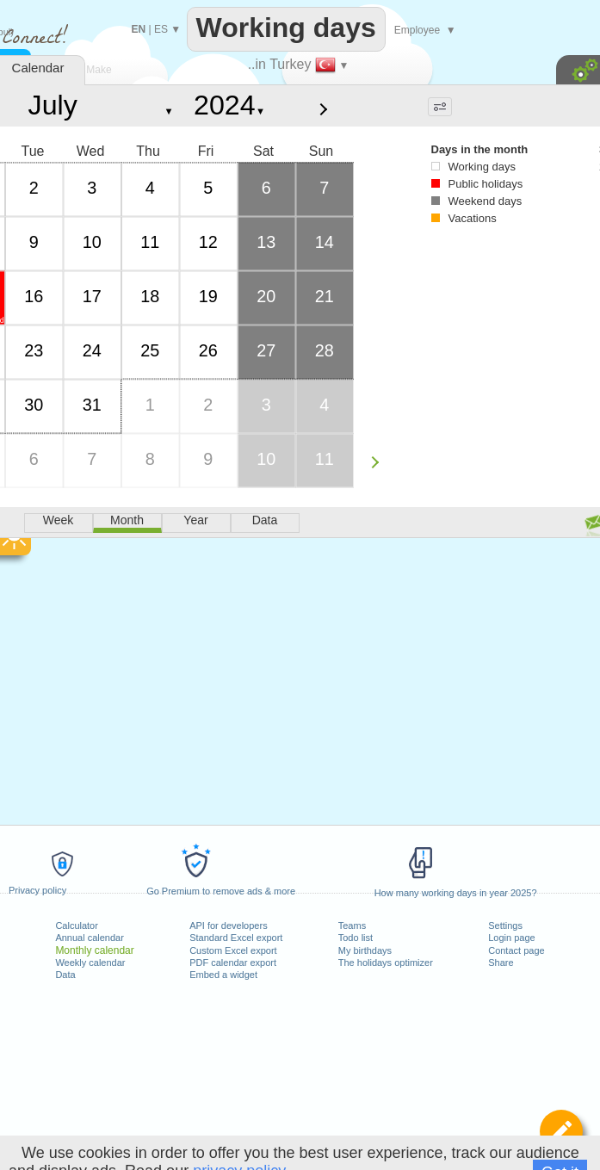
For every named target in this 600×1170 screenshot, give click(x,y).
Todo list (355, 937)
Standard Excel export (235, 937)
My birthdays (365, 950)
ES (161, 29)
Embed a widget (223, 974)
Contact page (516, 950)
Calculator (76, 925)
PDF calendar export (232, 962)
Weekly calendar (90, 962)
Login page (511, 937)
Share (500, 962)
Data (65, 974)
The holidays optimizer (385, 962)
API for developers (228, 925)
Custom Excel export (232, 950)
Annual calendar (89, 937)
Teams (352, 925)
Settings (505, 925)
